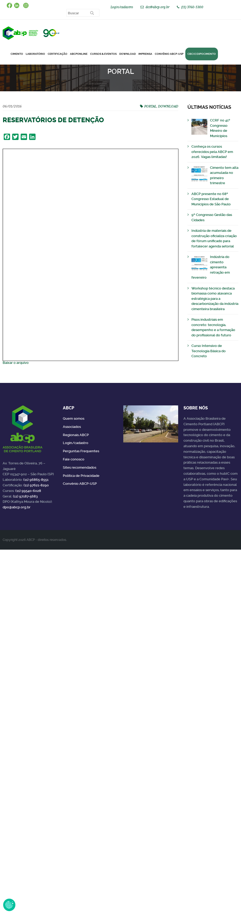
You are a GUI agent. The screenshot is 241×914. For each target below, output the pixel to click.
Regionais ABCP (76, 435)
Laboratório (35, 53)
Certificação (57, 53)
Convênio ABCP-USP (169, 53)
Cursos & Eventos (103, 53)
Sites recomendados (79, 467)
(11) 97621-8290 (36, 485)
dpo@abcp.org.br (16, 507)
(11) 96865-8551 (36, 480)
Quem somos (73, 418)
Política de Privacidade (81, 476)
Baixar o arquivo (16, 363)
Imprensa (145, 53)
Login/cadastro (122, 7)
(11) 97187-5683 (25, 496)
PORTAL (150, 106)
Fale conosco (73, 459)
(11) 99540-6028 (28, 491)
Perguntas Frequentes (81, 451)
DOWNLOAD (127, 53)
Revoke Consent (9, 904)
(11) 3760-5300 (192, 7)
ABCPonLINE (78, 53)
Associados (72, 427)
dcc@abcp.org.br (157, 7)
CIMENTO (17, 53)
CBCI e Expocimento (201, 53)
